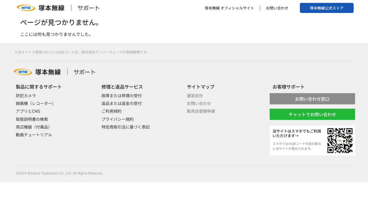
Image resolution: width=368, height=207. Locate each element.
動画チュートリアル (34, 134)
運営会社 (195, 95)
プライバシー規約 (117, 119)
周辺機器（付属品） (34, 127)
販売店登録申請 (201, 111)
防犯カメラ (26, 95)
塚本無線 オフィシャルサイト (229, 8)
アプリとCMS (28, 111)
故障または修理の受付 (121, 95)
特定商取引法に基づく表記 (125, 127)
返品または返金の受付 (121, 103)
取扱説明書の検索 (32, 119)
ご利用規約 (111, 111)
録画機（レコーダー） (36, 103)
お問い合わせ (277, 8)
